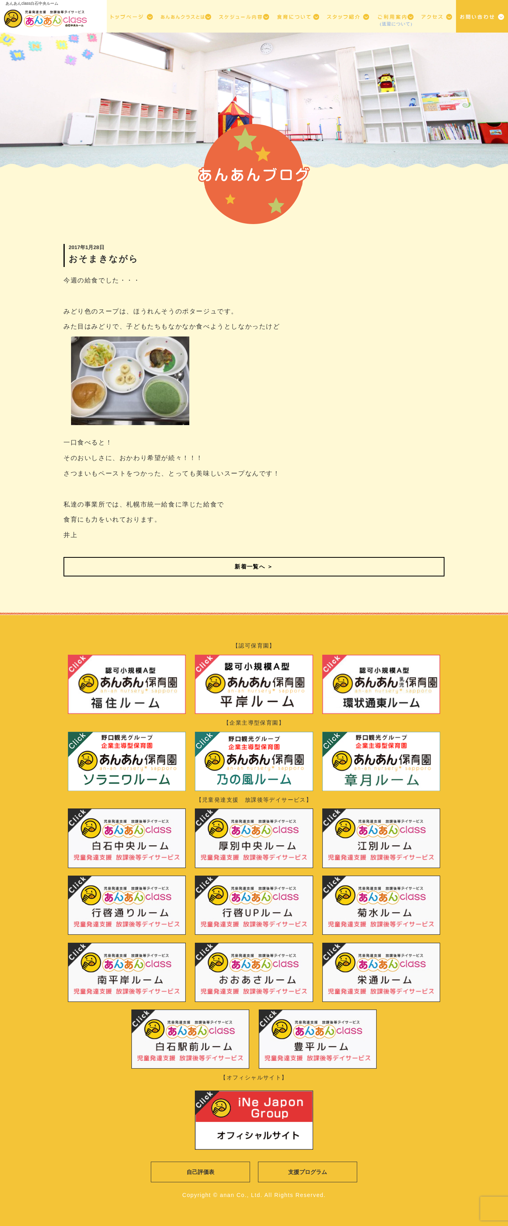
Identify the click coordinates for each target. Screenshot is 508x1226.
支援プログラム (307, 1172)
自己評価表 (200, 1172)
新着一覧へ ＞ (254, 566)
